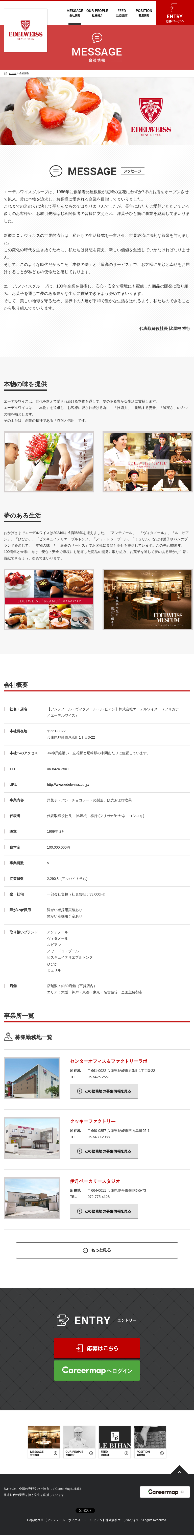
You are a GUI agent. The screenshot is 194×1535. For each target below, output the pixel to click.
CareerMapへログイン (97, 1370)
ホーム (12, 73)
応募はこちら (97, 1348)
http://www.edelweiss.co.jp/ (68, 785)
